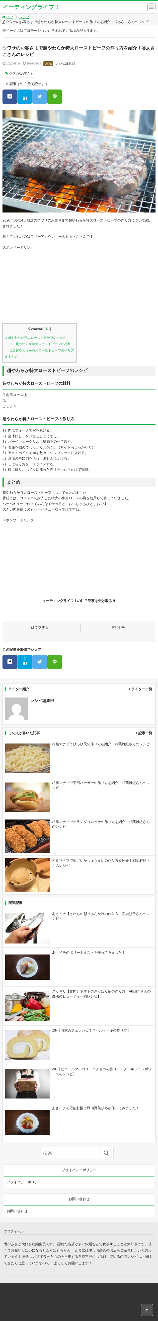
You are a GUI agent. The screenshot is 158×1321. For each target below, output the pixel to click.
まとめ (11, 356)
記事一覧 (145, 733)
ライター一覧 (141, 689)
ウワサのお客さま (21, 73)
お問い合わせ (17, 1211)
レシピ (24, 17)
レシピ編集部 (65, 63)
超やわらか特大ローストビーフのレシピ (35, 338)
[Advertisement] (79, 286)
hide (47, 328)
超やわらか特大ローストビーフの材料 (40, 344)
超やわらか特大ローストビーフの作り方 (42, 350)
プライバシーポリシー (24, 1182)
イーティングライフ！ (31, 7)
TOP (7, 17)
